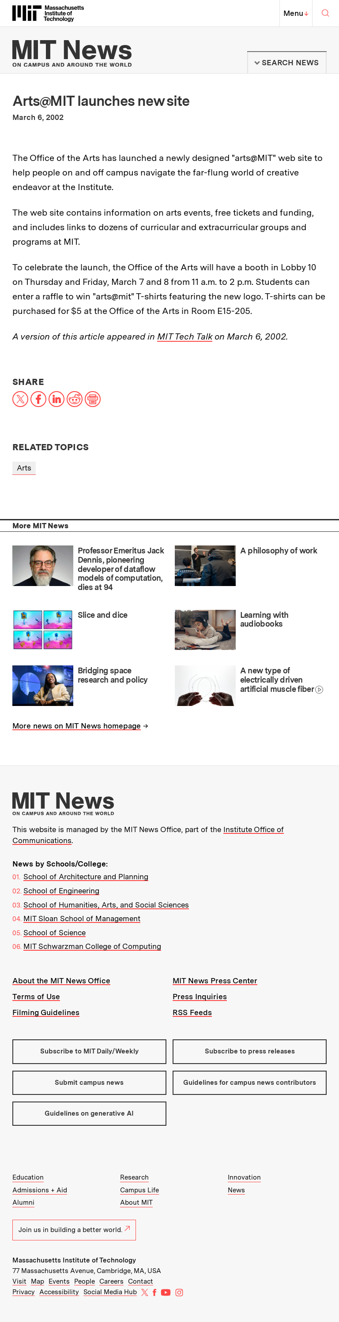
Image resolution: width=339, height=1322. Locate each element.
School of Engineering (61, 890)
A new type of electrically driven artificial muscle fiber (277, 679)
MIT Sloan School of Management (81, 918)
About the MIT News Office (61, 980)
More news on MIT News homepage (76, 725)
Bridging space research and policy (113, 675)
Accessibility (59, 1292)
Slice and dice (103, 615)
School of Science (54, 932)
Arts (24, 467)
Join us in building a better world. (74, 1230)
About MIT (136, 1202)
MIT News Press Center (215, 980)
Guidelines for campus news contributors (249, 1083)
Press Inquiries (200, 996)
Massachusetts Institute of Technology (74, 1260)
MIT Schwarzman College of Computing (92, 946)
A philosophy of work (278, 550)
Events (59, 1281)
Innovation (244, 1177)
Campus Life (139, 1190)
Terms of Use (36, 996)
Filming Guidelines (45, 1012)
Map (37, 1281)
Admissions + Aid (39, 1190)
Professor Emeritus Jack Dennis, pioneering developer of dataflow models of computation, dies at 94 (121, 569)
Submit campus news (89, 1083)
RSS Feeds (192, 1012)
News (236, 1190)
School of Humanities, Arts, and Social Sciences (106, 904)
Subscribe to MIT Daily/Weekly (89, 1051)
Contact (140, 1281)
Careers (111, 1281)
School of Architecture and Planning (85, 876)
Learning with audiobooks (264, 619)
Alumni (23, 1202)
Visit (19, 1281)
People (84, 1281)
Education (28, 1177)
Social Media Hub (110, 1292)
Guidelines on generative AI (89, 1113)
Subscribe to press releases (250, 1051)
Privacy (23, 1292)
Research (134, 1177)
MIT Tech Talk (184, 336)
